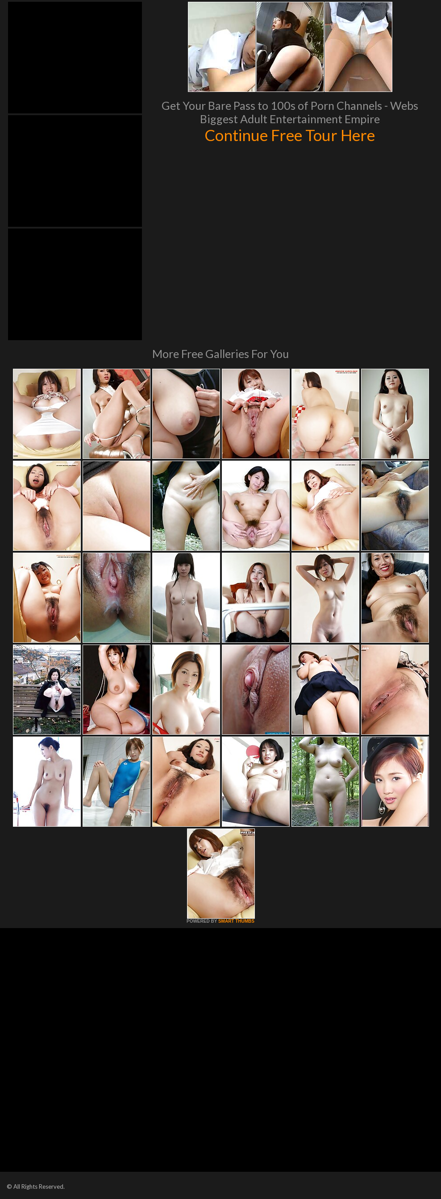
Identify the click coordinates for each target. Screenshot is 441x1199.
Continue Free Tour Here (289, 134)
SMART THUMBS (236, 921)
